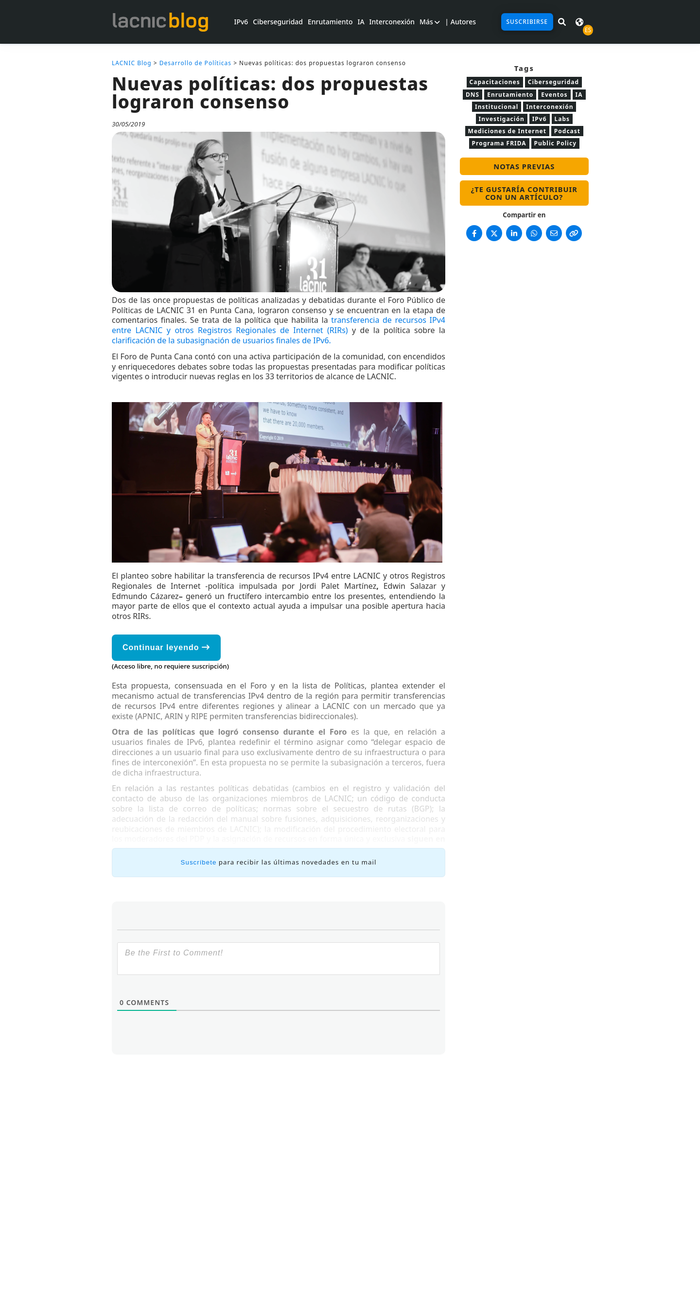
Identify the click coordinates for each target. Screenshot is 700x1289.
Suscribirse (527, 22)
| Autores (460, 21)
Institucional (496, 107)
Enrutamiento (330, 21)
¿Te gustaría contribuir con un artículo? (524, 193)
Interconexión (392, 21)
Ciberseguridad (278, 21)
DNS (472, 94)
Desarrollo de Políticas (195, 63)
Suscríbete (199, 862)
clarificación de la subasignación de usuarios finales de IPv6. (221, 340)
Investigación (502, 119)
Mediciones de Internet (507, 131)
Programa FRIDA (499, 143)
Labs (562, 119)
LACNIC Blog (132, 63)
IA (360, 21)
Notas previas (524, 166)
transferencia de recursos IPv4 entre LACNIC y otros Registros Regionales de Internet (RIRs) (278, 325)
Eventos (554, 94)
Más (430, 21)
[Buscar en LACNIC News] (562, 22)
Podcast (567, 131)
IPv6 (241, 21)
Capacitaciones (495, 82)
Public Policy (555, 143)
